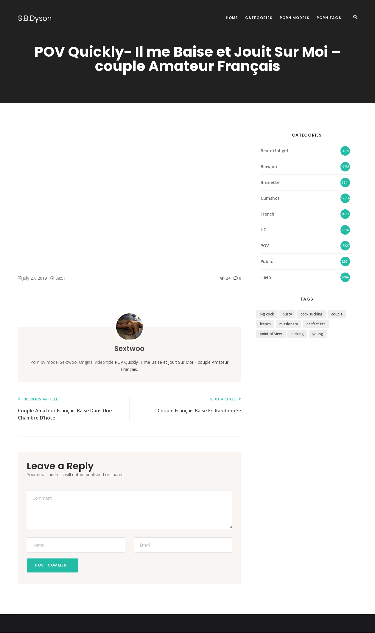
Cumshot (270, 198)
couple (337, 314)
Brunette (270, 182)
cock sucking (312, 314)
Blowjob (269, 166)
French (267, 214)
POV (265, 245)
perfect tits (316, 323)
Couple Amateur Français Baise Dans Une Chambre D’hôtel (71, 409)
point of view (271, 333)
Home (232, 17)
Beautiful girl (274, 151)
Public (267, 261)
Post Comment (53, 565)
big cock (267, 314)
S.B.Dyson (35, 18)
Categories (259, 17)
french (265, 323)
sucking (297, 333)
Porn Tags (329, 17)
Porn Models (294, 17)
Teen (266, 277)
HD (264, 230)
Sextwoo (129, 348)
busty (287, 314)
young (317, 333)
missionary (288, 323)
